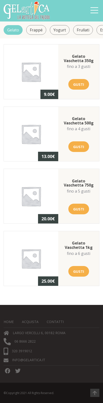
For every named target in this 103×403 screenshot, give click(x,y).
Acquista (30, 321)
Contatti (55, 321)
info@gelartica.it (24, 360)
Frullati (83, 30)
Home (9, 321)
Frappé (36, 30)
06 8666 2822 (20, 341)
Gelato (13, 30)
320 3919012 (18, 351)
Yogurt (59, 30)
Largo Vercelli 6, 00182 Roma (34, 333)
